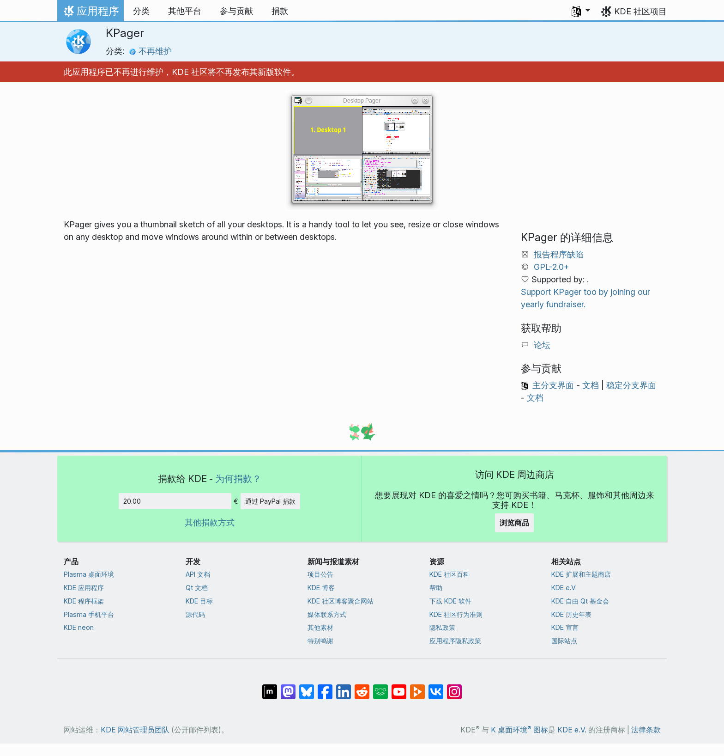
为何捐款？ (238, 478)
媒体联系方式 (327, 614)
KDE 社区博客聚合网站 (341, 601)
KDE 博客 (321, 587)
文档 (590, 385)
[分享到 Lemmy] (380, 687)
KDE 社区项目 (640, 11)
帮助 (435, 587)
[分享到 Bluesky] (306, 687)
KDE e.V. (564, 587)
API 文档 (198, 574)
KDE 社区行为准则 (456, 614)
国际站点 (564, 641)
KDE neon (79, 627)
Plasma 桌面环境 (89, 574)
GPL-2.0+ (551, 267)
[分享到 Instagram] (454, 687)
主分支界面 (553, 385)
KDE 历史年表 (571, 614)
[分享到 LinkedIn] (343, 687)
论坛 (542, 345)
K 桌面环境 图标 (519, 730)
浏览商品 (514, 522)
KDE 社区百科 (449, 574)
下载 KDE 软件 (450, 601)
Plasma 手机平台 (89, 614)
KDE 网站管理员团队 (135, 730)
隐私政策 (442, 627)
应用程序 (90, 13)
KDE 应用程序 (84, 587)
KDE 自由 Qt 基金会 (580, 601)
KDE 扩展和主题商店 (581, 574)
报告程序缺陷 (559, 254)
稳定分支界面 (631, 385)
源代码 (195, 614)
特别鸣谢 (320, 641)
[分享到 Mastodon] (288, 687)
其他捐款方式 (210, 522)
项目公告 (320, 574)
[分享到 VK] (435, 687)
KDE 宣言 (565, 627)
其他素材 (320, 627)
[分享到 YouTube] (399, 687)
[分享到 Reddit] (362, 687)
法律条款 (646, 730)
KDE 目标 (199, 601)
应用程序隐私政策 (455, 641)
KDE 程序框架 (84, 601)
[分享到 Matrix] (269, 687)
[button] (580, 11)
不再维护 (150, 51)
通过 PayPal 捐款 (270, 501)
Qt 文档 (197, 587)
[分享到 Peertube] (417, 687)
